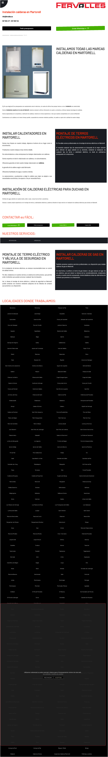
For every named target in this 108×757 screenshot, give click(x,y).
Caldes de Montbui (13, 412)
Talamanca (62, 551)
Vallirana (87, 487)
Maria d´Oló (87, 516)
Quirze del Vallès (37, 447)
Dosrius (87, 539)
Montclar (37, 586)
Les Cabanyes (87, 505)
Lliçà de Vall (12, 539)
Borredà (12, 557)
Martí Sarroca (62, 418)
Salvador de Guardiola (87, 319)
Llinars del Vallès (86, 499)
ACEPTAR (58, 677)
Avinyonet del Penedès (87, 400)
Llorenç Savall (62, 423)
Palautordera (12, 435)
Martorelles (13, 481)
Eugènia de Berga (62, 476)
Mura (86, 354)
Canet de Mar (37, 319)
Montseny (37, 308)
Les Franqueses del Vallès (62, 505)
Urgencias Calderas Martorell (62, 754)
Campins (86, 337)
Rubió (12, 354)
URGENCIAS (37, 240)
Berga (86, 748)
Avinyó (12, 406)
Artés (62, 557)
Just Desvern (12, 429)
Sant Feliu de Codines (62, 429)
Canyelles (62, 313)
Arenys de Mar (37, 748)
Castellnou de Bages (12, 562)
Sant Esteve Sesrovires (86, 429)
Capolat (13, 331)
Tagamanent (86, 551)
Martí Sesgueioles (37, 418)
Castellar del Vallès (62, 458)
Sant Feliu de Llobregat (37, 429)
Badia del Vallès (62, 371)
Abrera (62, 545)
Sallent (12, 371)
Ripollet (62, 360)
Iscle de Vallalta (62, 348)
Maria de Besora (12, 574)
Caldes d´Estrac (37, 406)
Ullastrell (62, 516)
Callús (37, 342)
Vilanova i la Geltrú (13, 377)
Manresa (37, 354)
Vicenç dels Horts (62, 383)
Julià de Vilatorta (62, 325)
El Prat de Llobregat (12, 597)
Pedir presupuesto (26, 28)
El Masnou (62, 591)
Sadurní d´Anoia (12, 383)
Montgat (87, 580)
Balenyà (12, 337)
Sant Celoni (87, 510)
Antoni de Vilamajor (86, 360)
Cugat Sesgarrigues (62, 377)
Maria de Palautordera (87, 528)
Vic (87, 452)
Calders (62, 406)
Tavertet (86, 545)
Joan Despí (37, 313)
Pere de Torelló (37, 325)
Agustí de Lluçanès (62, 365)
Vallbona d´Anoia (62, 493)
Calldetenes (62, 342)
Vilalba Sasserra (12, 487)
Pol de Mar (12, 452)
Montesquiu (12, 586)
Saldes (62, 499)
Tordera (37, 545)
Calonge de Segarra (12, 342)
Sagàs (37, 562)
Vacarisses (87, 493)
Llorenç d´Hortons (87, 423)
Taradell (37, 551)
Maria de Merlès (37, 534)
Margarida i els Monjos (13, 522)
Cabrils (62, 337)
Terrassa (37, 470)
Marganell (62, 481)
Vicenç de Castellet (62, 319)
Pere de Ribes (87, 412)
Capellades (37, 331)
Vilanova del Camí (37, 395)
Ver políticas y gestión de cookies (53, 674)
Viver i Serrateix (62, 534)
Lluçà (62, 562)
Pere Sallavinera (37, 452)
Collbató (12, 591)
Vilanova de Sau (87, 481)
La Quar (37, 510)
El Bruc (62, 539)
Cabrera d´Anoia (37, 754)
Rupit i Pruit (86, 348)
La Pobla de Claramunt (87, 435)
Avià (37, 557)
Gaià (62, 574)
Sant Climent (62, 510)
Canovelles (13, 319)
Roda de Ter (37, 360)
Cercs (37, 597)
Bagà (37, 337)
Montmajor (62, 580)
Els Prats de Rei (87, 464)
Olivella (62, 568)
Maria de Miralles (12, 534)
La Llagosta (37, 441)
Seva (12, 528)
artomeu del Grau (12, 395)
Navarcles (62, 354)
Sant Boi (87, 389)
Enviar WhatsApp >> (80, 28)
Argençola (87, 557)
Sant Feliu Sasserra (37, 412)
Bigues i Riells (62, 748)
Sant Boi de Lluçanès (62, 389)
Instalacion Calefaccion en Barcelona (16, 35)
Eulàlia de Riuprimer (37, 476)
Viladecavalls (12, 400)
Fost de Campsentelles (87, 441)
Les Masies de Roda (37, 505)
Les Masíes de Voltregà (12, 505)
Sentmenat (37, 574)
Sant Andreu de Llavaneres (12, 365)
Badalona (62, 400)
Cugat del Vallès (87, 377)
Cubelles (12, 545)
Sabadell (37, 435)
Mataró (37, 371)
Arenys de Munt (12, 748)
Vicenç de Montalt (12, 389)
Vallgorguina (12, 493)
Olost (37, 568)
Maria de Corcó (37, 516)
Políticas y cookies (87, 754)
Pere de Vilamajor (12, 325)
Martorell (37, 481)
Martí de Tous (86, 418)
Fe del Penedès (87, 470)
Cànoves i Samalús (87, 313)
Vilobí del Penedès (87, 534)
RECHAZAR (48, 677)
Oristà (62, 528)
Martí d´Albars (37, 423)
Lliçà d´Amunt (37, 539)
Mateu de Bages (12, 418)
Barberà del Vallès (62, 331)
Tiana (12, 470)
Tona (86, 308)
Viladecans (37, 400)
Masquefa (62, 464)
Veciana (37, 487)
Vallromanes (62, 487)
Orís (87, 562)
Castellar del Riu (86, 458)
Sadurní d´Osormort (62, 435)
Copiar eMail (88, 225)
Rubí (12, 360)
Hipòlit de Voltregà (87, 406)
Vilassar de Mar (62, 308)
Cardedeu (86, 325)
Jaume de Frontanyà (37, 348)
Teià (62, 470)
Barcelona (12, 308)
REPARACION (12, 240)
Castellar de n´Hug (13, 464)
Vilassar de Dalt (87, 371)
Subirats (37, 499)
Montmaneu (37, 580)
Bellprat (12, 754)
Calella (87, 342)
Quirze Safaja (12, 447)
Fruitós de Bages (62, 441)
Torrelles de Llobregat (87, 568)
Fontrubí (87, 574)
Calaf (12, 458)
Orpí (37, 528)
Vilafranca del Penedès (87, 395)
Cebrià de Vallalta (37, 389)
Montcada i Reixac (62, 586)
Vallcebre (37, 493)
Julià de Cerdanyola (12, 313)
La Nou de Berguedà (12, 441)
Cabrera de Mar (62, 395)
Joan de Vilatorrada (12, 348)
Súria (12, 499)
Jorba (12, 580)
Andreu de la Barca (37, 365)
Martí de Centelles (12, 423)
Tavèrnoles (13, 551)
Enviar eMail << (63, 225)
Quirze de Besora (62, 447)
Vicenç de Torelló (86, 383)
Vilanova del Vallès (37, 377)
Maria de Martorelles (12, 516)
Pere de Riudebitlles (62, 412)
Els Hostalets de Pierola (86, 591)
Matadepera (37, 464)
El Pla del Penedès (37, 591)
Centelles (62, 597)
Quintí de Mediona (87, 447)
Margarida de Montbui (37, 522)
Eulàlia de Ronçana (13, 476)
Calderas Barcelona (5, 35)
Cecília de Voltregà (37, 383)
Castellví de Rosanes (86, 597)
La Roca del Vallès (12, 510)
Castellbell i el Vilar (37, 458)
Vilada (62, 452)
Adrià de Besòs (87, 365)
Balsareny (86, 331)
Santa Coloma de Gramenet (86, 476)
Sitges (87, 522)
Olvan (12, 568)
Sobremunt (62, 522)
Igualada (87, 586)
